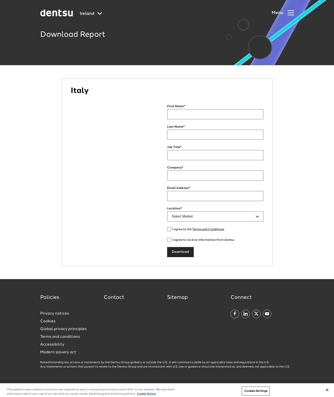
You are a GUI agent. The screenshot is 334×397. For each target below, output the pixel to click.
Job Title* (174, 147)
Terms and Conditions (208, 229)
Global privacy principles (63, 329)
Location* (174, 208)
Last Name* (176, 126)
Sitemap (177, 297)
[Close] (327, 392)
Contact (114, 297)
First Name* (176, 106)
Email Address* (178, 188)
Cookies (47, 321)
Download (180, 252)
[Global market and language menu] (91, 13)
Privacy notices (54, 313)
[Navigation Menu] (283, 13)
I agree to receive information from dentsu (203, 239)
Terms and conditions (60, 337)
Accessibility (52, 344)
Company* (175, 167)
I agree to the (198, 229)
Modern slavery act (58, 352)
